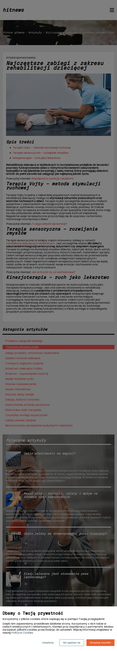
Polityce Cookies (22, 633)
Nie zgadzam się (71, 642)
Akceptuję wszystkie (100, 642)
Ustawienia (48, 642)
